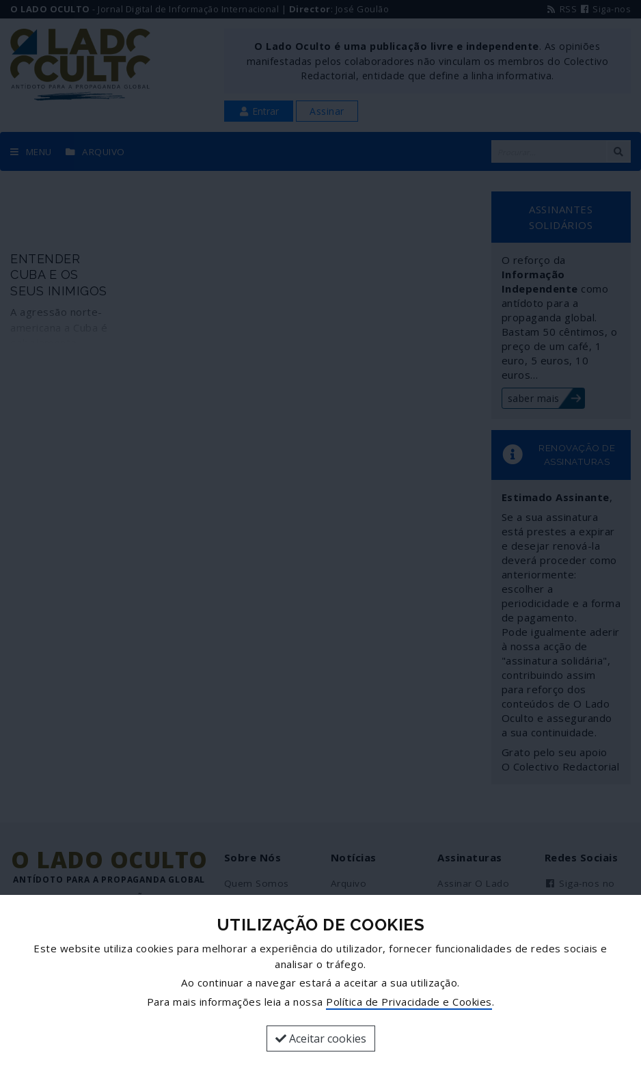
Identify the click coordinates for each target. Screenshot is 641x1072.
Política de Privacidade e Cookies (409, 1001)
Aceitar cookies (320, 1038)
